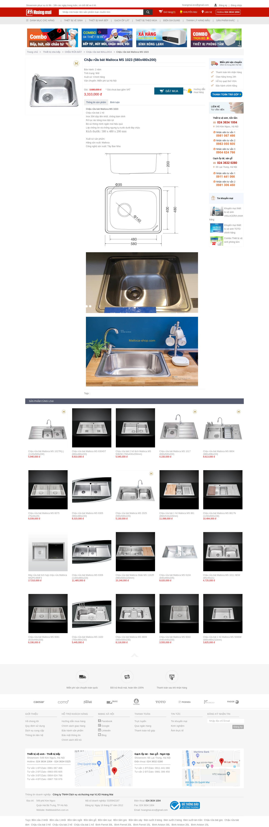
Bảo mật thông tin (71, 735)
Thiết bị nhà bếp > (54, 52)
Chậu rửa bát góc (213, 820)
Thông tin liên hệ (34, 735)
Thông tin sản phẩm (96, 102)
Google (103, 725)
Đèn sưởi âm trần (192, 820)
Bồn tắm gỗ (90, 820)
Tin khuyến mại (179, 721)
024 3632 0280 (155, 761)
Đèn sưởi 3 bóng (153, 820)
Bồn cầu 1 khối (58, 820)
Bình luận (115, 102)
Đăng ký (223, 5)
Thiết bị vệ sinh (73, 20)
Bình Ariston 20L (180, 824)
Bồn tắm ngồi (75, 820)
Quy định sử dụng (35, 725)
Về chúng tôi (32, 721)
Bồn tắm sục (105, 820)
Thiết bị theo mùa (146, 20)
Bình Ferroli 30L (104, 824)
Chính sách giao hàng (73, 725)
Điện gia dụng (171, 20)
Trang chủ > (34, 52)
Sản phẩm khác (225, 20)
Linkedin (104, 730)
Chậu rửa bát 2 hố (62, 824)
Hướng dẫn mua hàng (73, 721)
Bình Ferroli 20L (123, 824)
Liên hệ (208, 12)
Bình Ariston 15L (200, 824)
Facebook (105, 721)
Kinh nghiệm (177, 725)
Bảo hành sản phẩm (72, 730)
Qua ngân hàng (142, 725)
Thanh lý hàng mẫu (198, 20)
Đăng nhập (236, 5)
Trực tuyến (140, 721)
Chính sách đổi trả (71, 739)
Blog (102, 735)
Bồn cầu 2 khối (40, 820)
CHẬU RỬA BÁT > (75, 52)
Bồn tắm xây (135, 820)
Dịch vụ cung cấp (34, 730)
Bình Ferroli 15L (142, 824)
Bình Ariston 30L (161, 824)
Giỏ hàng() (169, 12)
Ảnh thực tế (177, 730)
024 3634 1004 (44, 761)
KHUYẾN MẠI (190, 12)
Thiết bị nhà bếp (98, 20)
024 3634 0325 (62, 761)
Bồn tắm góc (120, 820)
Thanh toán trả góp (144, 730)
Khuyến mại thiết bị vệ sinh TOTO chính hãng (232, 229)
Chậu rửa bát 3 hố (41, 824)
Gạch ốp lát (121, 20)
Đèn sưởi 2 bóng (173, 820)
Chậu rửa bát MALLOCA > (101, 52)
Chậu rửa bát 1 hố (84, 824)
